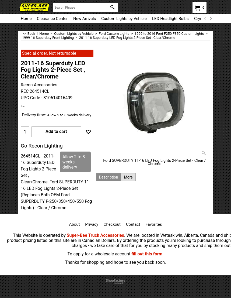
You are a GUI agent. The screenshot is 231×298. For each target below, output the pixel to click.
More (128, 177)
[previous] (205, 18)
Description (108, 177)
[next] (210, 18)
